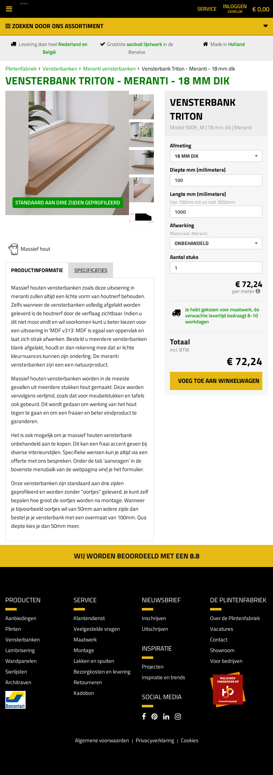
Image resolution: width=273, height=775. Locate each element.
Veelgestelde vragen (97, 629)
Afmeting (180, 145)
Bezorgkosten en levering (102, 671)
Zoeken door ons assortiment (136, 26)
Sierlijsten (16, 671)
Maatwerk (85, 639)
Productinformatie (37, 270)
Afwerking (182, 225)
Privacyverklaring (155, 740)
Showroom (222, 650)
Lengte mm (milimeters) (198, 194)
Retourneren (88, 682)
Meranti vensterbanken (109, 68)
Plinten (13, 629)
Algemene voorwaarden (102, 740)
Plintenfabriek (21, 68)
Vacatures (221, 629)
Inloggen (235, 8)
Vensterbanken (60, 68)
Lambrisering (20, 650)
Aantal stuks (184, 257)
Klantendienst (89, 618)
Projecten (153, 666)
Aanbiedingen (20, 618)
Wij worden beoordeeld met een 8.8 (136, 555)
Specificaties (90, 270)
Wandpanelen (21, 661)
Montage (84, 650)
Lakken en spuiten (94, 661)
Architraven (18, 682)
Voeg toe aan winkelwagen (218, 380)
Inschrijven (154, 618)
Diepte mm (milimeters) (198, 170)
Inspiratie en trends (163, 677)
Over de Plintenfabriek (235, 618)
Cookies (189, 740)
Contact (219, 639)
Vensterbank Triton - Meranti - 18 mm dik (188, 68)
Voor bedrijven (226, 661)
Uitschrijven (155, 629)
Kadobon (84, 693)
